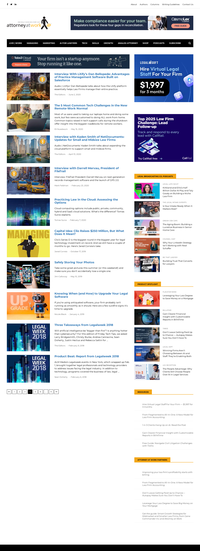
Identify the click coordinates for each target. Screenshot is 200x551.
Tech (84, 43)
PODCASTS (158, 43)
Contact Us (187, 4)
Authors (144, 4)
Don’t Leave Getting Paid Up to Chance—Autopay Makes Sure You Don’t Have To (163, 494)
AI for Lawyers (68, 43)
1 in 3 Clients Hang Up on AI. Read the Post (164, 425)
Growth (108, 43)
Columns (154, 4)
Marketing (49, 43)
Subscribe (175, 43)
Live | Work (15, 43)
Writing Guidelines (171, 4)
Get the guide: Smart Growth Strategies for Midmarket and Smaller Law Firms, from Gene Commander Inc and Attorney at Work (166, 516)
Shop (146, 43)
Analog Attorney (128, 43)
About (134, 4)
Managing (32, 43)
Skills (95, 43)
